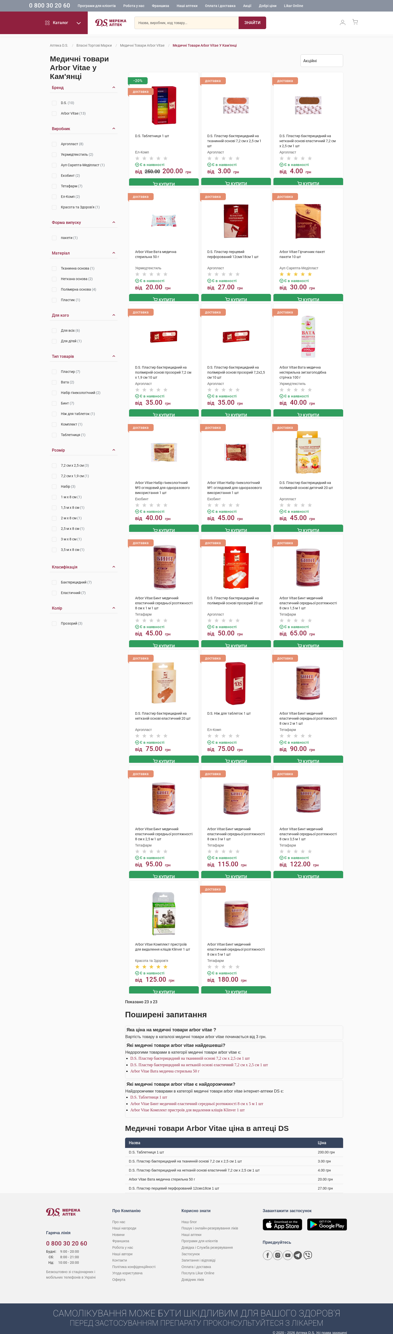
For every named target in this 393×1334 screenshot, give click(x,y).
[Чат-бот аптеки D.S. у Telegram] (298, 1249)
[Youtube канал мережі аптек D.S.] (288, 1249)
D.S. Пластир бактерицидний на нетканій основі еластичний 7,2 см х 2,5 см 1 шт (199, 1059)
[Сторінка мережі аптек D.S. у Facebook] (268, 1249)
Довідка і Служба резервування (207, 1242)
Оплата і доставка (238, 6)
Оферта (118, 1274)
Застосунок (190, 1248)
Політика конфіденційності (133, 1261)
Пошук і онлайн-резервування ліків (209, 1222)
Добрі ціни (285, 6)
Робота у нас (151, 6)
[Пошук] (252, 24)
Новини (118, 1229)
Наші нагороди (124, 1222)
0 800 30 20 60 (67, 6)
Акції (265, 6)
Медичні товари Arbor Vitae (142, 45)
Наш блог (189, 1216)
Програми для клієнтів (114, 6)
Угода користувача (127, 1267)
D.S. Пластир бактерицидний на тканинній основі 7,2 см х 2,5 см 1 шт (190, 1052)
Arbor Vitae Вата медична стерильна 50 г (165, 1065)
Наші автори (122, 1248)
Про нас (118, 1216)
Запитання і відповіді (198, 1255)
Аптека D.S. (59, 45)
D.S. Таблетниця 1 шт (148, 1091)
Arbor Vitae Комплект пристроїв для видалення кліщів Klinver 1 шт (187, 1104)
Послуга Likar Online (197, 1267)
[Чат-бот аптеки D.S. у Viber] (308, 1249)
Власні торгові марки (94, 45)
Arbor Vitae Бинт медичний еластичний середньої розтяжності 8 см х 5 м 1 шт (196, 1098)
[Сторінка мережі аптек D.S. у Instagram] (278, 1249)
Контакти (119, 1255)
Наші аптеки (204, 6)
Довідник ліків (192, 1274)
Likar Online (311, 6)
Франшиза (178, 6)
